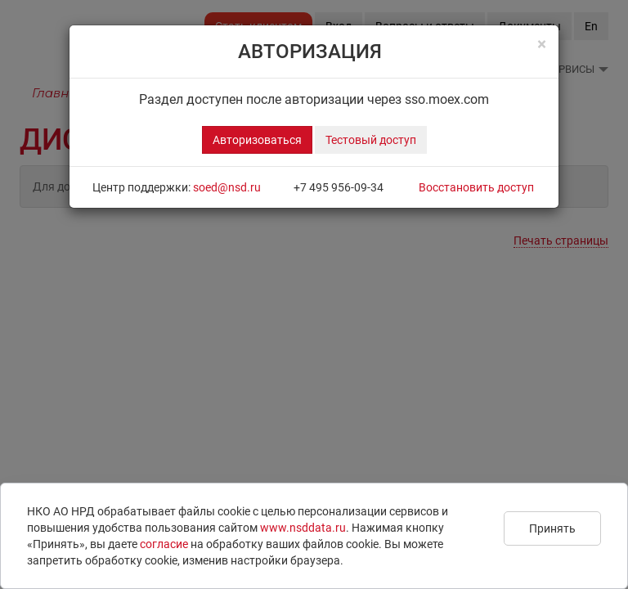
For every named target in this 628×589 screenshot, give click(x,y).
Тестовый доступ (370, 139)
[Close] (541, 44)
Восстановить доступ (476, 187)
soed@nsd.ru (227, 187)
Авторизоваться (257, 139)
